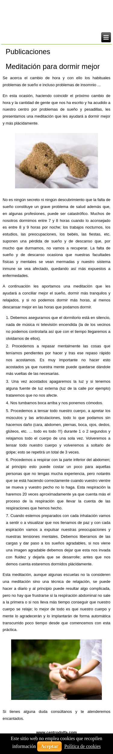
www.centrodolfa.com (56, 732)
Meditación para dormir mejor (53, 66)
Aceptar (49, 746)
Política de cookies (82, 746)
